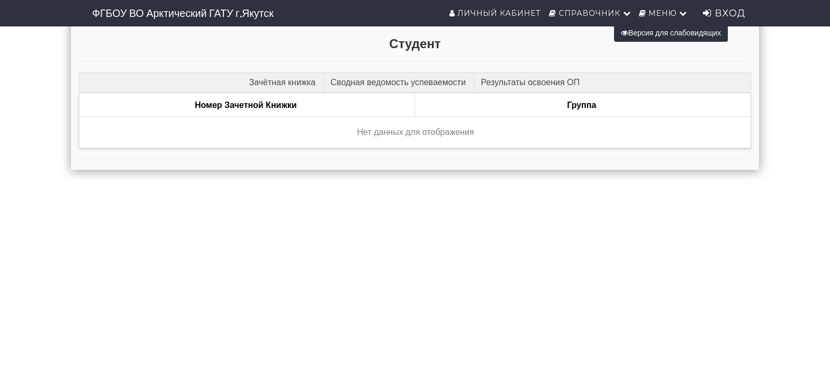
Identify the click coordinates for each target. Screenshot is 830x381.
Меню (663, 13)
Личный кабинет (495, 13)
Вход (724, 13)
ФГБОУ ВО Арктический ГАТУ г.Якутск (183, 13)
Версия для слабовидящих (671, 33)
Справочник (590, 13)
